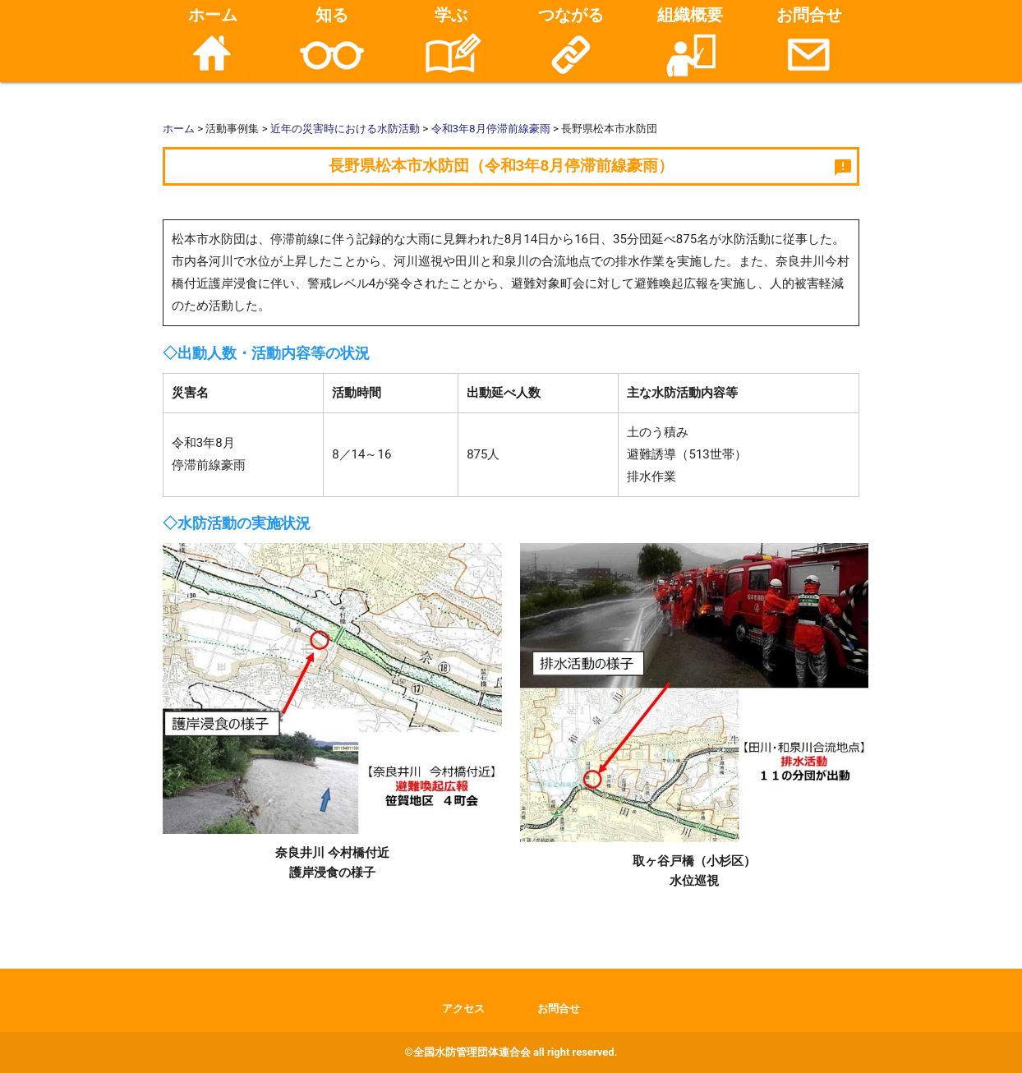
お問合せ (809, 42)
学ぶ (451, 42)
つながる (571, 42)
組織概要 (690, 42)
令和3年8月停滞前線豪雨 (490, 128)
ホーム (213, 42)
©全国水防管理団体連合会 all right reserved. (511, 1052)
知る (332, 42)
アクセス (463, 1008)
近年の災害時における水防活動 (345, 128)
